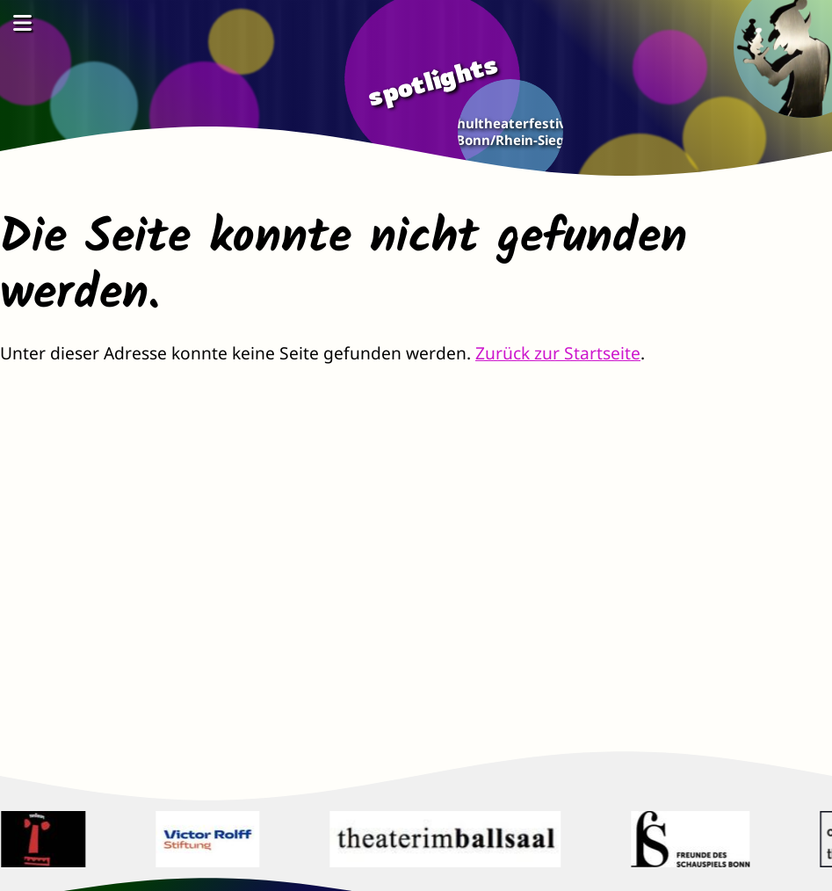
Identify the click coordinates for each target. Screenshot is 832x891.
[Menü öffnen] (22, 22)
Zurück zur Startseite (557, 353)
